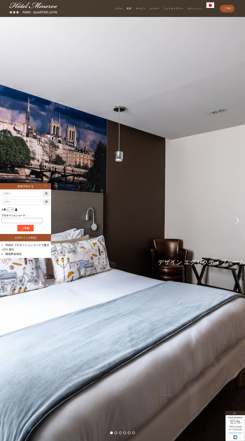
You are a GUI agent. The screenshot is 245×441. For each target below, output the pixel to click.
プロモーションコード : (14, 215)
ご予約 (227, 8)
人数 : (4, 209)
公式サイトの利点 (25, 237)
